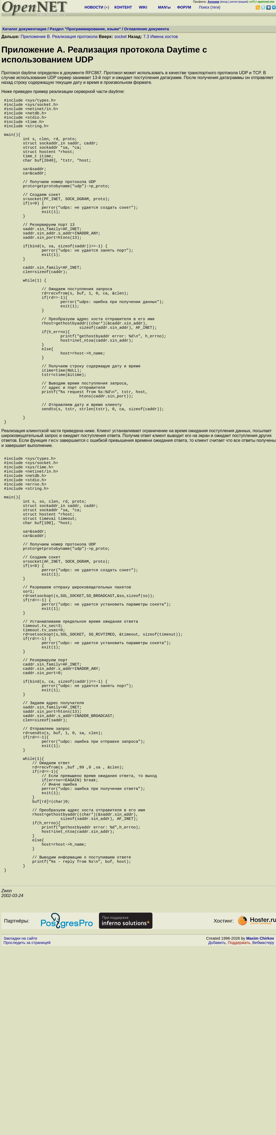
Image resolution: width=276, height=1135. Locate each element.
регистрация (238, 1)
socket (120, 36)
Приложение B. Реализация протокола (59, 36)
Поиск (204, 7)
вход (224, 1)
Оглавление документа (146, 29)
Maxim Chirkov (260, 1125)
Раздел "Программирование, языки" (85, 29)
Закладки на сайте (20, 1125)
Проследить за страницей (27, 1130)
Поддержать (239, 1130)
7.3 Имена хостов (160, 36)
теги (215, 7)
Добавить (217, 1130)
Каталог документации (24, 29)
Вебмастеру (263, 1130)
